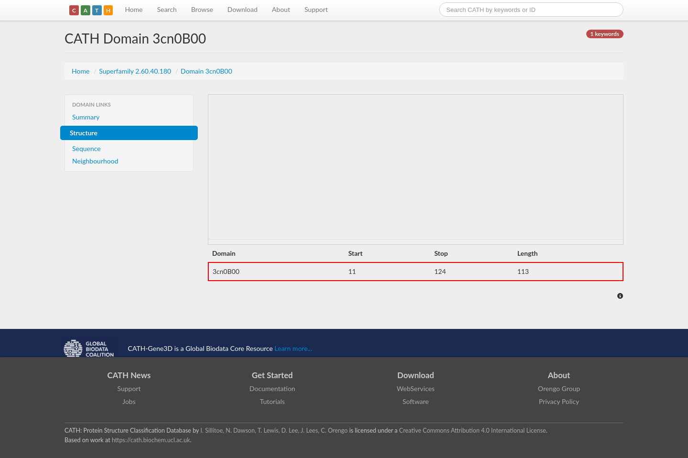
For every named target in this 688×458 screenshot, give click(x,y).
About (281, 9)
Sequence (86, 148)
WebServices (415, 388)
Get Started (272, 375)
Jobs (129, 401)
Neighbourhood (95, 161)
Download (242, 9)
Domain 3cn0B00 (206, 71)
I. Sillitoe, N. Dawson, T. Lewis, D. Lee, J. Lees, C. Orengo (274, 430)
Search (167, 9)
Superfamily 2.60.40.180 (136, 71)
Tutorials (272, 401)
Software (416, 401)
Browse (202, 9)
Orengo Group (559, 388)
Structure (83, 133)
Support (316, 9)
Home (133, 9)
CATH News (129, 375)
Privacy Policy (559, 401)
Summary (86, 117)
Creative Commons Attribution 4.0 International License (472, 430)
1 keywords (605, 33)
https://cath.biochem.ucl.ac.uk (151, 440)
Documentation (272, 388)
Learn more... (293, 348)
